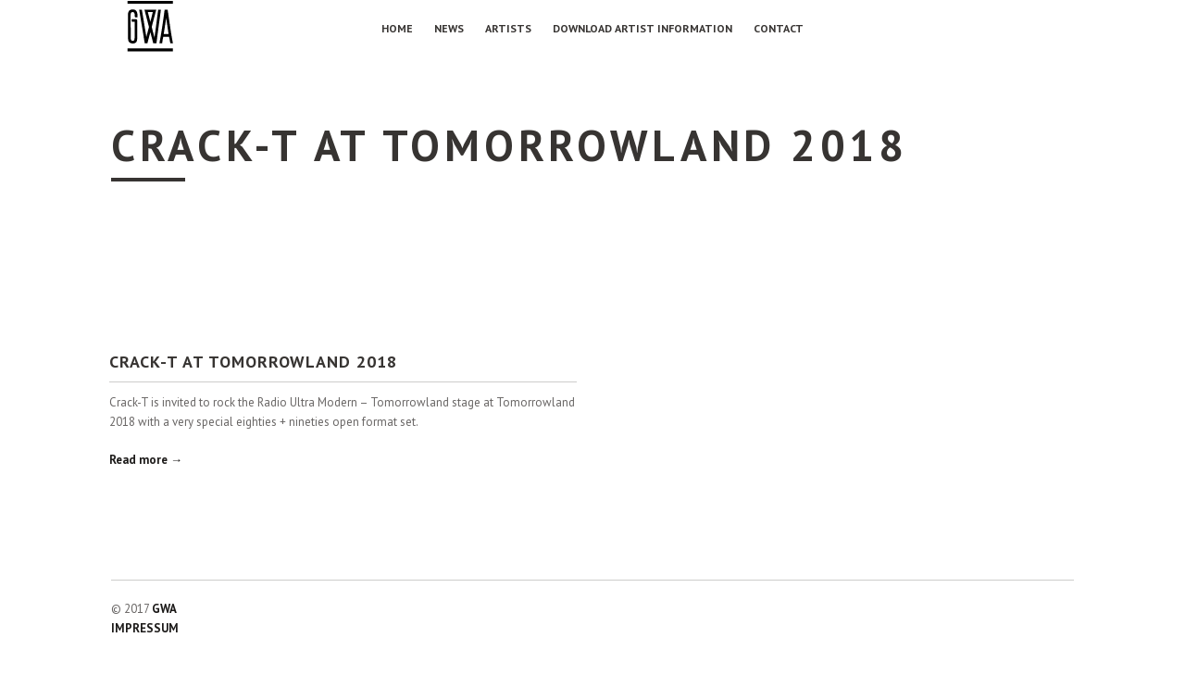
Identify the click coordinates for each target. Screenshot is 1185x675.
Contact (779, 28)
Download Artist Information (642, 28)
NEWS (449, 28)
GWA (164, 609)
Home (397, 28)
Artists (508, 28)
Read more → (145, 460)
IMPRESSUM (145, 628)
